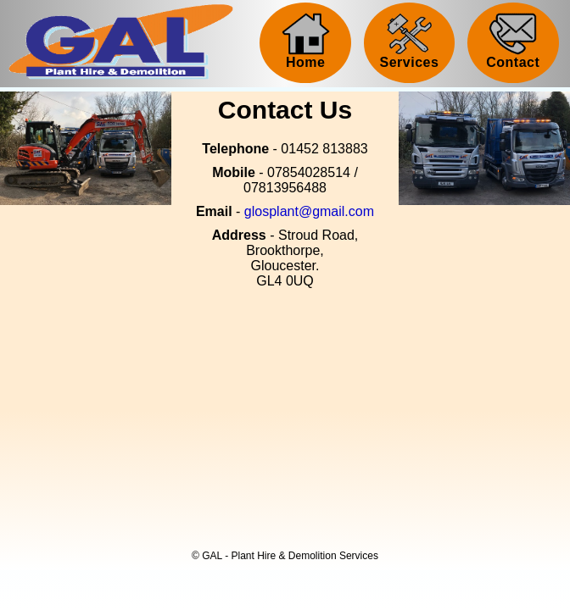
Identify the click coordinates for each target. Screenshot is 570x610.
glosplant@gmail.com (309, 211)
